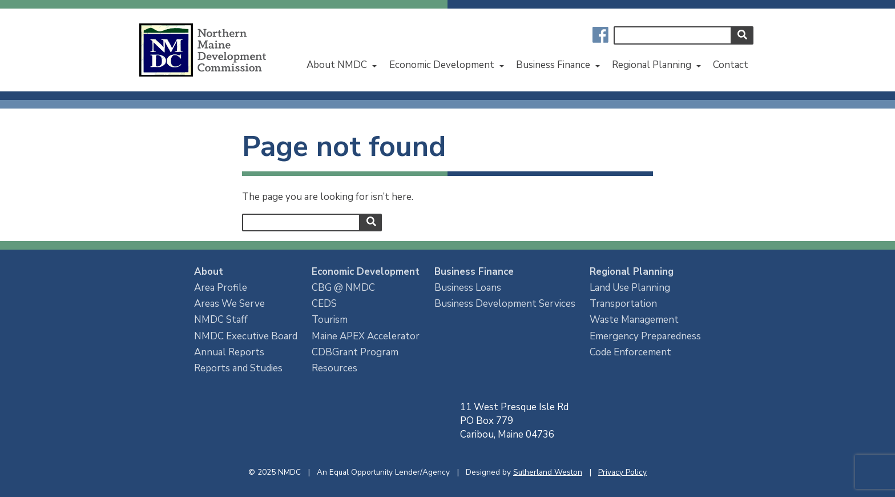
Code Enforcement (630, 352)
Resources (334, 368)
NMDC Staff (221, 319)
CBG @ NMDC (343, 287)
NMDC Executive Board (245, 336)
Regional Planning (651, 64)
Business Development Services (504, 303)
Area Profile (220, 287)
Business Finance (553, 64)
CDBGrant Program (355, 352)
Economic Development (441, 64)
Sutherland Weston (547, 472)
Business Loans (467, 287)
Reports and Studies (238, 368)
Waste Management (634, 319)
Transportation (623, 303)
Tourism (330, 319)
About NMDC (337, 64)
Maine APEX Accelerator (366, 336)
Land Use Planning (630, 287)
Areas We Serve (229, 303)
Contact (730, 64)
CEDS (324, 303)
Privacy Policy (622, 472)
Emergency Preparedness (645, 336)
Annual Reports (229, 352)
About (208, 271)
